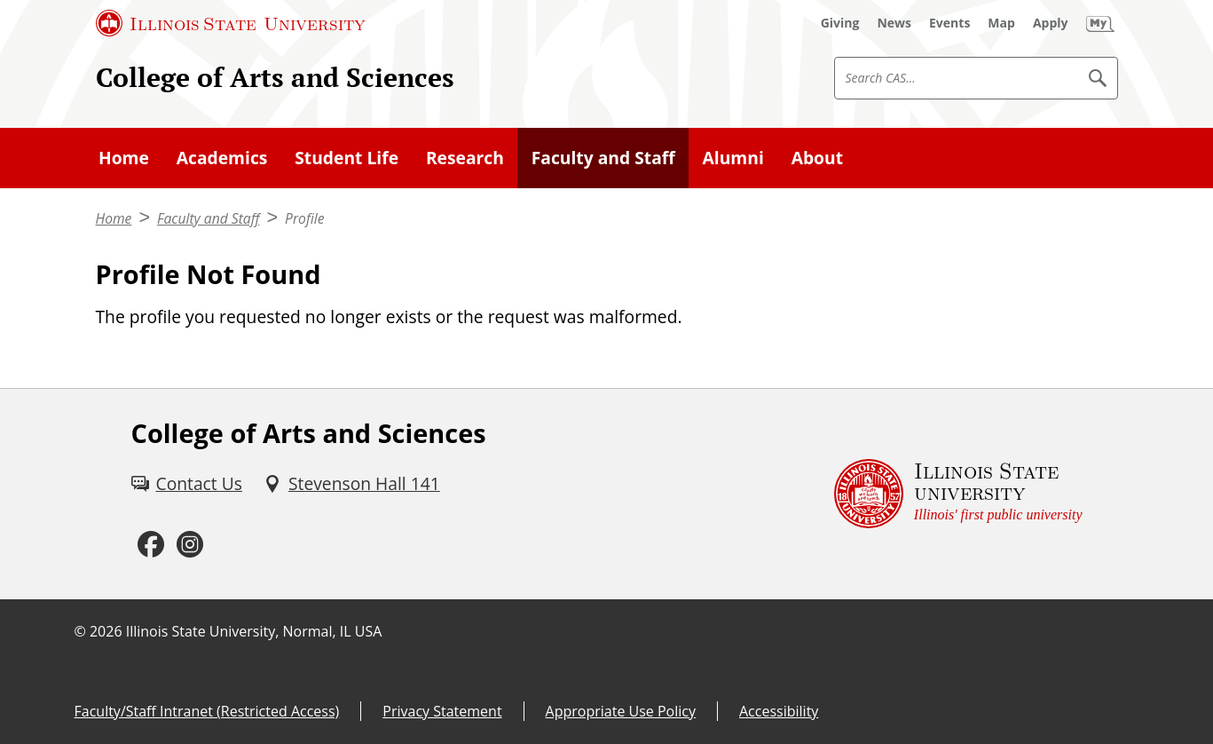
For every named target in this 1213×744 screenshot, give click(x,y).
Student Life (346, 158)
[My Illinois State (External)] (1100, 23)
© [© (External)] (80, 631)
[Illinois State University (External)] (231, 23)
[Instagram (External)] (189, 545)
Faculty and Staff (603, 158)
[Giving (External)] (840, 23)
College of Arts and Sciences (275, 77)
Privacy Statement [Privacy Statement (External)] (441, 711)
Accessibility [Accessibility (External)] (778, 711)
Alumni (733, 158)
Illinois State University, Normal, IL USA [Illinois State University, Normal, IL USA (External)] (254, 631)
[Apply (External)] (1050, 23)
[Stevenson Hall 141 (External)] (352, 484)
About (817, 158)
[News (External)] (894, 23)
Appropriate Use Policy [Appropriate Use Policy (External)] (621, 711)
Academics (222, 158)
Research (465, 158)
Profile (304, 218)
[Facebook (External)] (150, 545)
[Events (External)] (949, 23)
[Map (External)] (1001, 23)
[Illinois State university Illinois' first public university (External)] (958, 494)
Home (123, 158)
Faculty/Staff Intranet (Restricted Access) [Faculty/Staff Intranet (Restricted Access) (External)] (207, 711)
